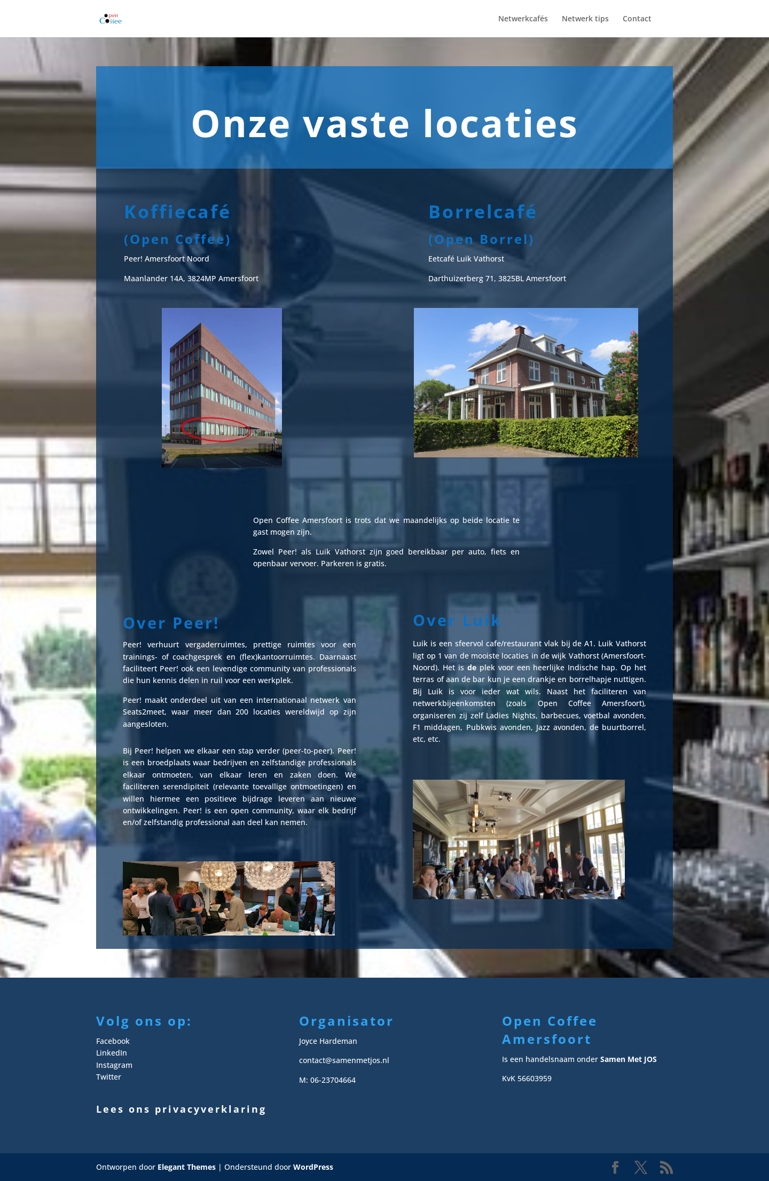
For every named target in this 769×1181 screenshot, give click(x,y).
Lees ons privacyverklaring (181, 1109)
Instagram (114, 1065)
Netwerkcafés (523, 19)
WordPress (313, 1167)
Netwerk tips (585, 19)
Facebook (113, 1041)
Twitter (108, 1077)
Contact (637, 19)
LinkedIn (111, 1053)
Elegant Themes (187, 1167)
